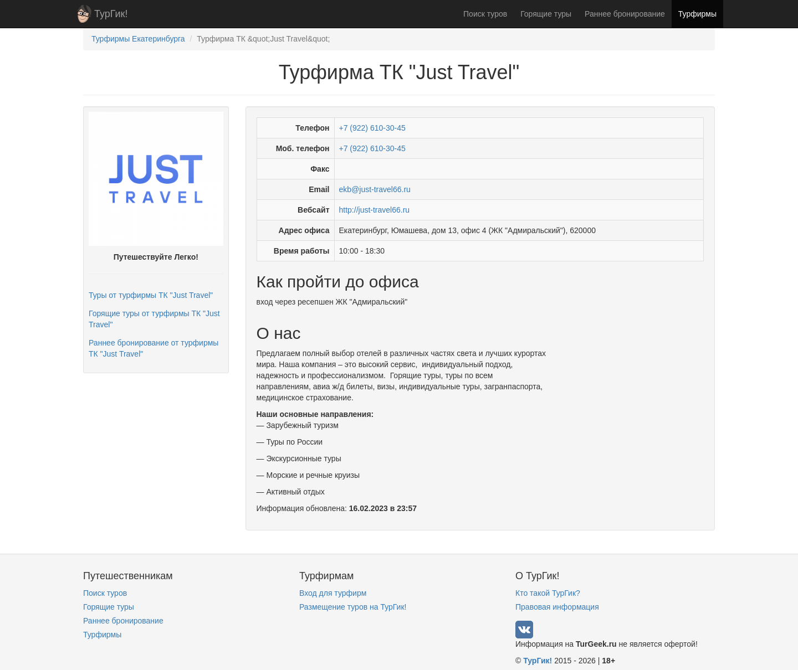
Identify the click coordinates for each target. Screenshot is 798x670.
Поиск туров (485, 13)
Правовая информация (557, 606)
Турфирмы (697, 13)
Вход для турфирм (332, 593)
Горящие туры (545, 13)
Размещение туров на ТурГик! (352, 606)
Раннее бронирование (625, 13)
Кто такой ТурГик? (547, 593)
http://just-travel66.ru (374, 209)
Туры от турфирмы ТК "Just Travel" (151, 295)
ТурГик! (110, 13)
